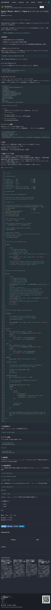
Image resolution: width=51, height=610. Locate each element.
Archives (14, 2)
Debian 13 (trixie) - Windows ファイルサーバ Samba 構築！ (6, 569)
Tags (27, 2)
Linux (11, 522)
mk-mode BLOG (5, 2)
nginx (5, 513)
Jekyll (14, 607)
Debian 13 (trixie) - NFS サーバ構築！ (30, 568)
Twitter (3, 605)
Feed (14, 605)
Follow (42, 7)
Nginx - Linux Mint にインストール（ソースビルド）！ (17, 33)
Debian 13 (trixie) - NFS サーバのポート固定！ (19, 569)
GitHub (9, 605)
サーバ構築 (10, 525)
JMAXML (40, 2)
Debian (7, 522)
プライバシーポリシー (4, 603)
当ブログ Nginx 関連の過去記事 (18, 154)
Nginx (5, 511)
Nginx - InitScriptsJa (13, 169)
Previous (13, 547)
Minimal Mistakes (19, 607)
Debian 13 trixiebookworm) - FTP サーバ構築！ (44, 569)
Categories (21, 2)
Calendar (33, 2)
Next (37, 547)
